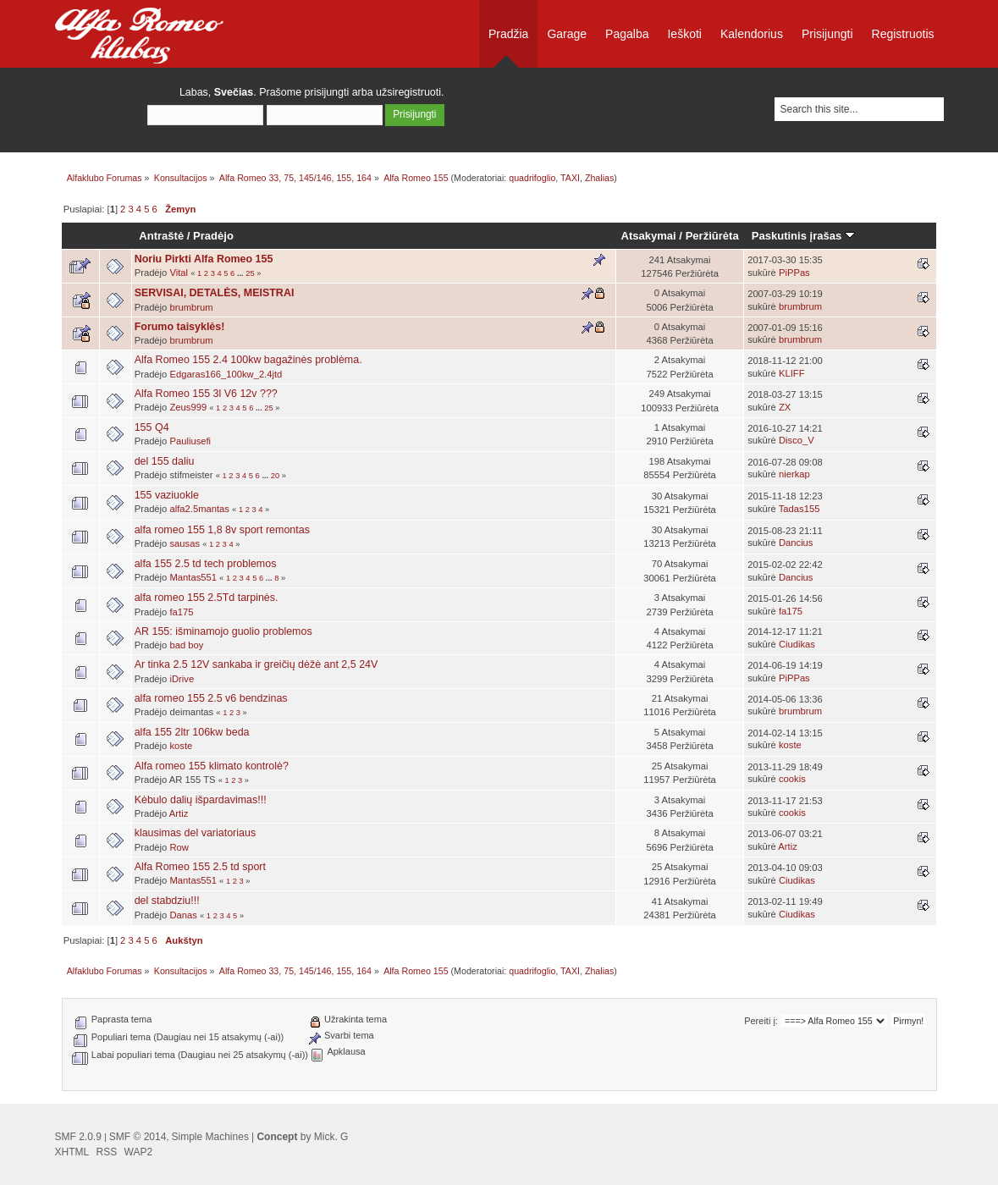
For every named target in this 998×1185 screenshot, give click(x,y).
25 (249, 273)
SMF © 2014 (138, 1137)
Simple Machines (210, 1137)
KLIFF (792, 373)
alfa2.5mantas (199, 509)
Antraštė (161, 235)
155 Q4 (152, 427)
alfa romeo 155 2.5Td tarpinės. (206, 598)
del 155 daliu (165, 461)
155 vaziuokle (167, 495)
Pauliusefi (190, 441)
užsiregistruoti (408, 92)
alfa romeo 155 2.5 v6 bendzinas (211, 698)
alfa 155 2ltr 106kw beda (192, 732)
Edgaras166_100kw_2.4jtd (225, 374)
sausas (184, 543)
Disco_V (796, 440)
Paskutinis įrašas (803, 235)
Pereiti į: (761, 1021)
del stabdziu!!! (167, 901)
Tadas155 (799, 509)
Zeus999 (188, 407)
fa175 (181, 612)
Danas (182, 915)
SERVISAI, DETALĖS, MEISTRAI (215, 293)
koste (180, 746)
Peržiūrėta (712, 235)
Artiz (178, 813)
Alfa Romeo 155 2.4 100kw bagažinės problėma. (248, 360)
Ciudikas (797, 644)
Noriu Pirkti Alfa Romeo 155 (204, 259)
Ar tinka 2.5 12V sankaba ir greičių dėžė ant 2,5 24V (256, 664)
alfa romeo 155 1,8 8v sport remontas (222, 530)
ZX (785, 407)
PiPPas (794, 272)
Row (178, 847)
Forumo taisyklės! (180, 327)
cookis (792, 779)
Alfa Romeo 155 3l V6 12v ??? (206, 394)
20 (275, 475)
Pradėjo (213, 235)
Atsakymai (648, 235)
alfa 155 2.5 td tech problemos (206, 564)
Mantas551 (193, 577)
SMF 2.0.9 (78, 1137)
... (241, 273)
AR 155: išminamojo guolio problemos (223, 631)
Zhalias (599, 178)
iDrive (181, 679)
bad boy (186, 645)
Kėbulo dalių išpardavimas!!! (201, 800)
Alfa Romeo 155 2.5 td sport (200, 867)
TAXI (570, 178)
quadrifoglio (532, 178)
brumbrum (190, 307)
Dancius (796, 542)
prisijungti (327, 92)
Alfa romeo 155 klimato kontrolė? (212, 766)
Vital (178, 272)
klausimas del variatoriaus (195, 833)
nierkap (794, 474)
